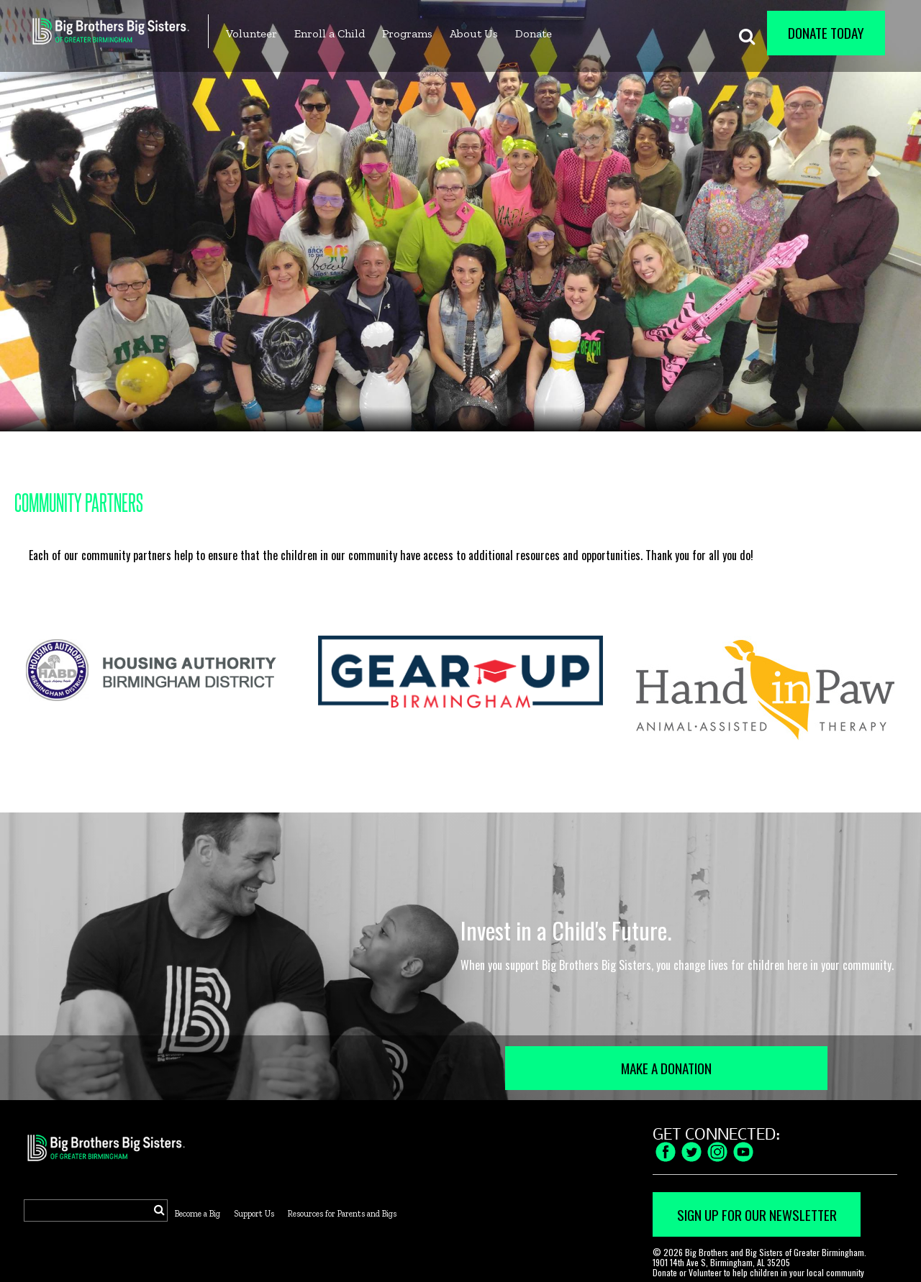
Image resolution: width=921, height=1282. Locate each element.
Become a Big (197, 1214)
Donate (533, 33)
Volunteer (251, 33)
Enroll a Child (329, 33)
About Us (474, 33)
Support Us (254, 1214)
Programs (407, 33)
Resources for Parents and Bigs (342, 1214)
